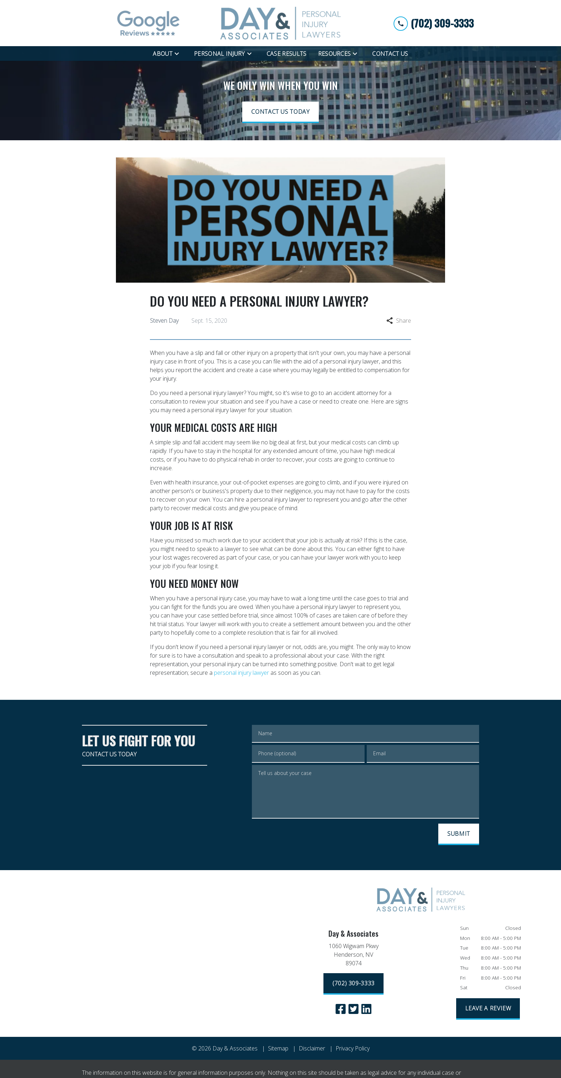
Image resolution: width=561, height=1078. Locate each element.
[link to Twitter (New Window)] (353, 1009)
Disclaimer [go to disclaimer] (312, 1048)
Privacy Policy (353, 1048)
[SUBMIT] (458, 834)
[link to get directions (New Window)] (353, 956)
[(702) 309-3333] (353, 984)
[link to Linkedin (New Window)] (366, 1009)
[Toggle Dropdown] (178, 53)
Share (398, 321)
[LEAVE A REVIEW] (488, 1009)
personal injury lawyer (241, 673)
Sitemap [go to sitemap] (278, 1048)
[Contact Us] (390, 53)
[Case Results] (286, 53)
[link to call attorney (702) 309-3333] (434, 23)
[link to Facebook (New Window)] (341, 1009)
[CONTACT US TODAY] (280, 112)
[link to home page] (280, 23)
